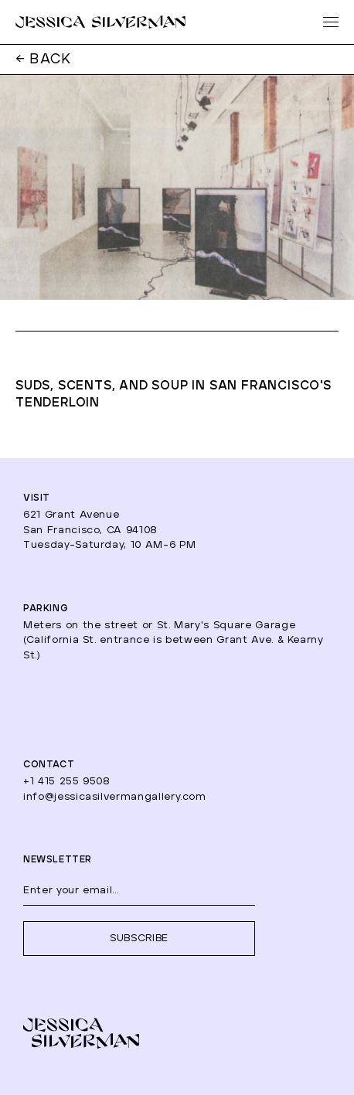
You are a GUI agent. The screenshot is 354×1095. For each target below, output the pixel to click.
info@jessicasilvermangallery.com (114, 797)
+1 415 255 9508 (67, 782)
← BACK (43, 59)
